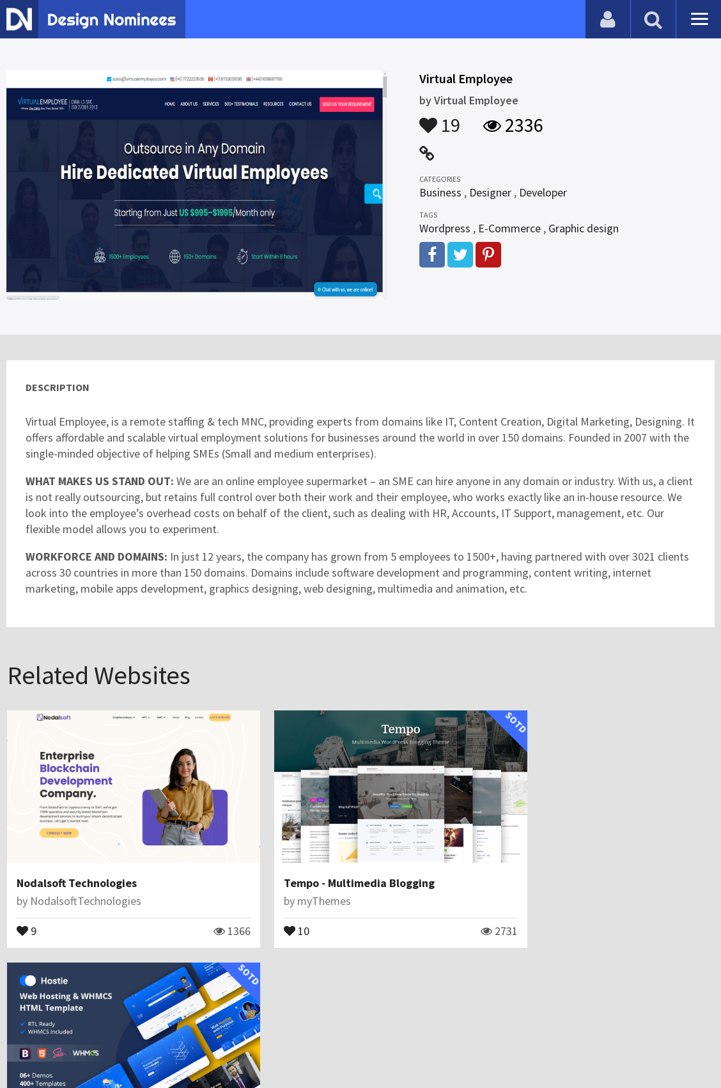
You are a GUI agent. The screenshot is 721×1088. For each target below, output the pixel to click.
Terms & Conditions (224, 1046)
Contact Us (75, 1046)
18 (510, 914)
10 (270, 914)
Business (440, 192)
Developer (543, 192)
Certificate (136, 1046)
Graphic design (583, 228)
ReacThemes (542, 884)
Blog (27, 1046)
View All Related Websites (360, 971)
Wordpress (444, 228)
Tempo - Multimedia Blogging (332, 867)
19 (439, 119)
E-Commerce (509, 228)
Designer (490, 192)
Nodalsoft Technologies (77, 867)
